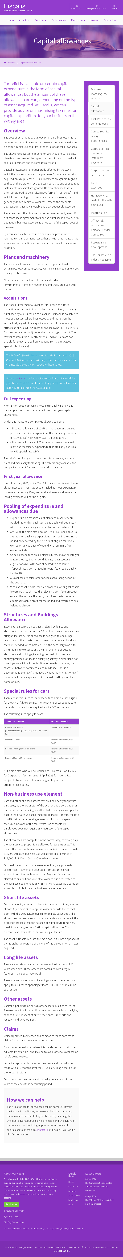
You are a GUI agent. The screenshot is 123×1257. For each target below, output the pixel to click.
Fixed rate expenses (96, 185)
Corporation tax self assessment (100, 172)
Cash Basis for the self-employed (101, 121)
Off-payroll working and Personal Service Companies (101, 227)
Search (114, 7)
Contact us (110, 20)
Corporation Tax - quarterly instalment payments (101, 155)
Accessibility (74, 1195)
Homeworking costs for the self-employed (101, 200)
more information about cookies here (92, 1247)
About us (24, 20)
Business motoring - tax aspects (99, 93)
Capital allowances (97, 108)
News (94, 20)
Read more (11, 1204)
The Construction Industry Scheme (101, 257)
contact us (21, 378)
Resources (78, 20)
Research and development (99, 244)
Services (40, 20)
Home (10, 20)
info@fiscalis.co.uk (96, 7)
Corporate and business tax (30, 62)
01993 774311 (76, 7)
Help (70, 1204)
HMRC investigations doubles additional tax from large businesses (98, 1186)
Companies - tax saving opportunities (100, 136)
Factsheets (58, 20)
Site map (72, 1190)
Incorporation (99, 213)
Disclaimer (73, 1200)
